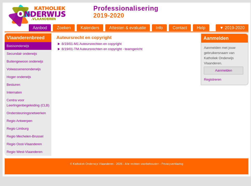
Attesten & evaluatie (127, 28)
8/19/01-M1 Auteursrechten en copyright (92, 44)
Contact (180, 28)
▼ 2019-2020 (232, 28)
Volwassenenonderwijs (24, 69)
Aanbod (40, 28)
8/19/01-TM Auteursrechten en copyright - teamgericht (102, 49)
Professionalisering (125, 8)
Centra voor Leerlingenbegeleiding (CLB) (28, 102)
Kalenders (90, 28)
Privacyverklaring (172, 163)
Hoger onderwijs (19, 77)
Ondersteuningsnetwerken (26, 113)
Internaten (14, 92)
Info (159, 28)
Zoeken (64, 28)
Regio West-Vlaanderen (25, 152)
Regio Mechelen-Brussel (25, 136)
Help (201, 28)
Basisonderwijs (18, 46)
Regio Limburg (18, 128)
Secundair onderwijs (22, 54)
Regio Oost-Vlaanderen (24, 144)
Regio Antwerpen (19, 121)
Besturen (13, 85)
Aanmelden (223, 70)
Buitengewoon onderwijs (25, 61)
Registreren (212, 79)
